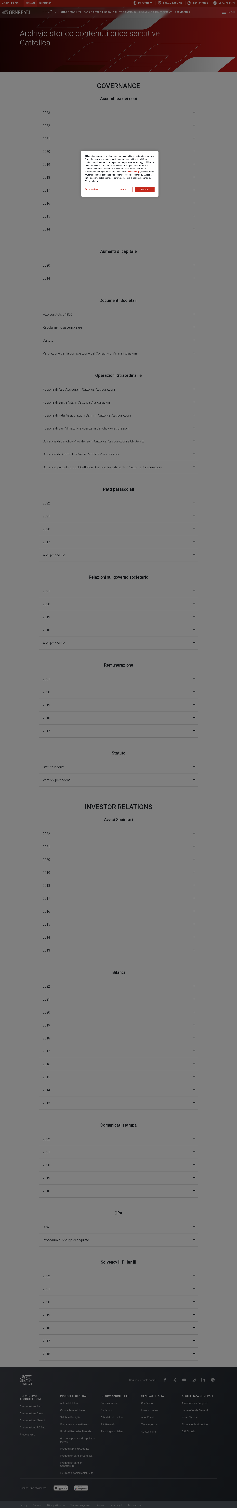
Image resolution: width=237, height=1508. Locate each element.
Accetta (144, 189)
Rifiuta (122, 189)
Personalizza (91, 189)
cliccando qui (134, 172)
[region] (119, 174)
